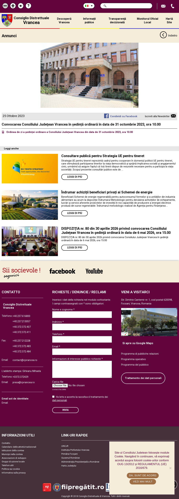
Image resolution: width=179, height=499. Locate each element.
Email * (56, 346)
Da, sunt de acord (142, 475)
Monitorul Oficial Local (147, 20)
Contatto (6, 443)
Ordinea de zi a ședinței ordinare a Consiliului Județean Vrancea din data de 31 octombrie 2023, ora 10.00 (69, 132)
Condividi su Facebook (123, 116)
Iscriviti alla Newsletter (157, 116)
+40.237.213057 (21, 321)
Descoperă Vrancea (64, 20)
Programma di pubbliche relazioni (140, 353)
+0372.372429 (20, 376)
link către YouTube (94, 271)
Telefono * (58, 334)
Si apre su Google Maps (137, 343)
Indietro (168, 35)
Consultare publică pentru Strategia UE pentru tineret (103, 156)
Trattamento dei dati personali (143, 378)
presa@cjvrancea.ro (24, 382)
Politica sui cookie (11, 469)
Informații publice (89, 20)
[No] (170, 468)
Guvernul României (70, 458)
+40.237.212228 (21, 340)
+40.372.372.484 (22, 351)
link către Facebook (62, 271)
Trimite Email (163, 6)
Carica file (57, 381)
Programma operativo (133, 359)
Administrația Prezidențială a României (80, 461)
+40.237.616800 (21, 316)
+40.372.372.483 (22, 346)
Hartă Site (169, 20)
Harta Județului (68, 465)
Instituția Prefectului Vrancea (75, 450)
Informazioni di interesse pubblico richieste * (77, 358)
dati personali (59, 400)
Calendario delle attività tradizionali (19, 446)
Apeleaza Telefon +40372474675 (173, 6)
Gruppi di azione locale (13, 461)
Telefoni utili (8, 465)
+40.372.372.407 (22, 326)
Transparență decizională (117, 20)
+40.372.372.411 (22, 332)
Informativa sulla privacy (14, 472)
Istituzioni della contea (13, 450)
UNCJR (64, 446)
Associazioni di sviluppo (14, 458)
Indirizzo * (58, 321)
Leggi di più (74, 176)
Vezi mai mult (142, 481)
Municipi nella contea (12, 454)
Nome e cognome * (63, 309)
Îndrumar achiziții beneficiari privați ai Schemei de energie (106, 192)
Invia (65, 409)
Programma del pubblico (135, 364)
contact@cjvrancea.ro (25, 360)
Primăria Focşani (69, 454)
